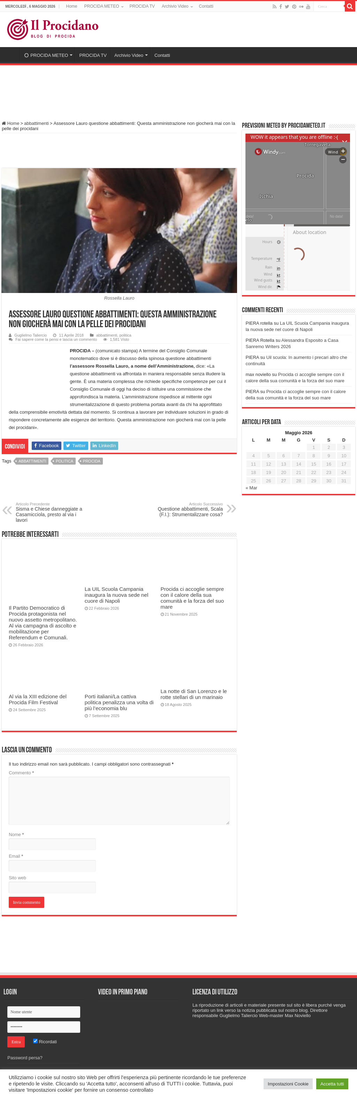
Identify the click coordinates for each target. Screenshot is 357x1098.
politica (125, 335)
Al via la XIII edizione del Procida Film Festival (38, 699)
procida (91, 461)
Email (16, 856)
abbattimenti (36, 123)
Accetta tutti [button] (332, 1083)
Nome (16, 834)
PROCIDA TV (142, 6)
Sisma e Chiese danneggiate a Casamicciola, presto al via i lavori (51, 512)
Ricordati (45, 1041)
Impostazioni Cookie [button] (288, 1083)
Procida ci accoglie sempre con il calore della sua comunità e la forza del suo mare (192, 598)
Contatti (206, 6)
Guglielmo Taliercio (30, 335)
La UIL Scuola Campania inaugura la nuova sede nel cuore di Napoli (117, 595)
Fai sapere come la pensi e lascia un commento (56, 339)
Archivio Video (175, 6)
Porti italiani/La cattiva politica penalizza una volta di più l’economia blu (119, 702)
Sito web (17, 877)
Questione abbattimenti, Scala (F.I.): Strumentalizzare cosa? (187, 509)
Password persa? (24, 1057)
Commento (21, 772)
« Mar (251, 487)
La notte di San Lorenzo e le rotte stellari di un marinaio (194, 694)
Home (71, 6)
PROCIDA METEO (101, 6)
